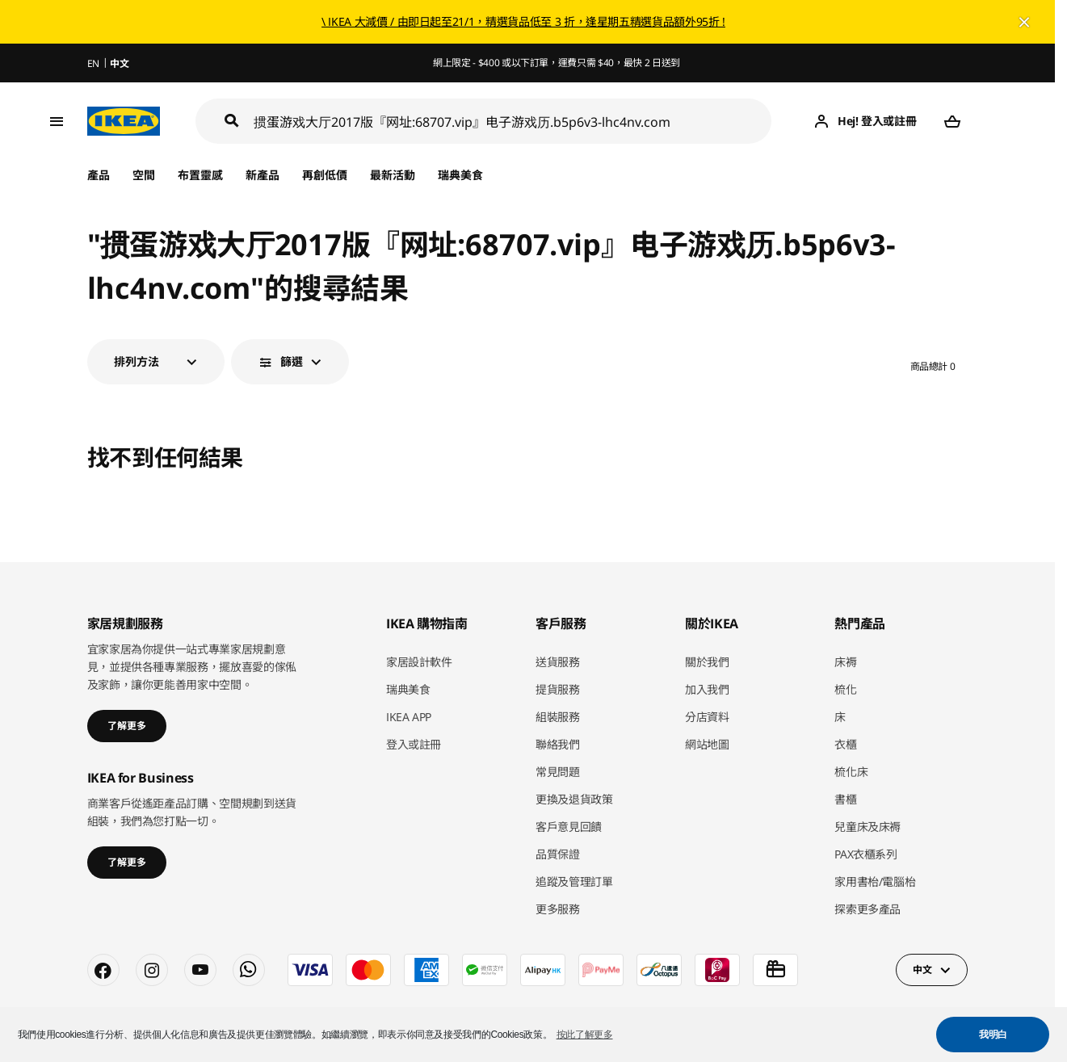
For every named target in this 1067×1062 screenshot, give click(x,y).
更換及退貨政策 (574, 799)
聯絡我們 (558, 744)
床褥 (845, 662)
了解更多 (126, 725)
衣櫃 (845, 744)
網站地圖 (707, 744)
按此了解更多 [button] (585, 1034)
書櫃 (845, 799)
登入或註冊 (413, 744)
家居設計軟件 (419, 662)
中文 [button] (922, 969)
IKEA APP (408, 716)
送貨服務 (558, 662)
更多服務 (558, 909)
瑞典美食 (460, 175)
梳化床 (850, 771)
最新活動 (392, 175)
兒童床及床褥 (867, 826)
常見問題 (558, 771)
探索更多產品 (867, 909)
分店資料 (707, 716)
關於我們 (707, 662)
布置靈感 (200, 175)
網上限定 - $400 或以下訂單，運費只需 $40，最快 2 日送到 (556, 62)
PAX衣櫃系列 (865, 854)
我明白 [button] (993, 1034)
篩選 (291, 361)
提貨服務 (558, 689)
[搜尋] (513, 121)
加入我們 (707, 689)
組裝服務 (558, 716)
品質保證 (558, 854)
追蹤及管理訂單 (574, 881)
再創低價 (324, 175)
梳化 (845, 689)
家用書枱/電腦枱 (874, 881)
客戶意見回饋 (569, 826)
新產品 (262, 175)
